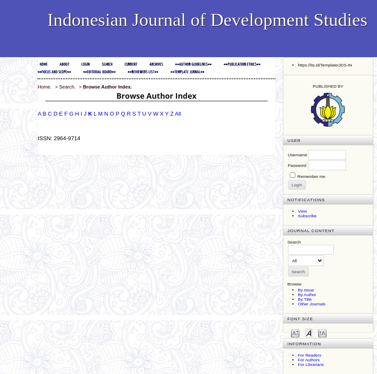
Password (297, 165)
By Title (304, 299)
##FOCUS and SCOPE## (54, 72)
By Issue (306, 290)
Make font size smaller (295, 333)
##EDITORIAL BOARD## (99, 72)
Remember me (311, 176)
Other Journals (311, 304)
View (302, 211)
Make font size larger (322, 333)
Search (107, 64)
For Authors (308, 359)
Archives (156, 64)
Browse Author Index (106, 86)
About (64, 64)
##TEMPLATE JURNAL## (187, 72)
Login (85, 64)
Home (43, 64)
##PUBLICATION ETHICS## (242, 64)
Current (131, 64)
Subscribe (307, 215)
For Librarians (311, 364)
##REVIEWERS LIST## (143, 72)
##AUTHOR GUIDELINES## (193, 64)
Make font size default (309, 333)
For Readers (309, 355)
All (178, 114)
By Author (307, 294)
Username (298, 154)
